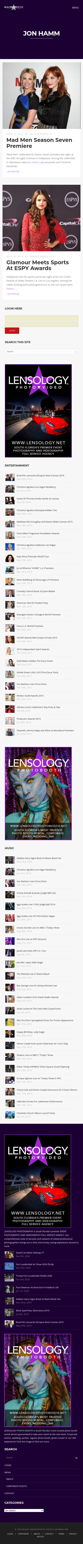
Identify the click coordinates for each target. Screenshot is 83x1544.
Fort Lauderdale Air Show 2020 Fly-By (35, 1264)
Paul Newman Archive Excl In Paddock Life (37, 1287)
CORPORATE (23, 1534)
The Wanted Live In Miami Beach (33, 973)
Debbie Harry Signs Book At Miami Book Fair (39, 858)
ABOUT (9, 1478)
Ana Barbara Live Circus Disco (32, 684)
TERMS (61, 1534)
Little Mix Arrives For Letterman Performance (39, 1101)
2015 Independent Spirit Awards (33, 649)
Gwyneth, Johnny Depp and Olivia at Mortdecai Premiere (45, 730)
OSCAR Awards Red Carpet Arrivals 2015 (37, 637)
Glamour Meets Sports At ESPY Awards (37, 265)
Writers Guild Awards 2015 (30, 695)
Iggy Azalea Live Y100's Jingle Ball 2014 (36, 904)
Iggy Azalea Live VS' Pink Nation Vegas (36, 916)
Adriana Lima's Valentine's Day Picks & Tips (38, 707)
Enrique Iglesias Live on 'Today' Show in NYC (39, 1078)
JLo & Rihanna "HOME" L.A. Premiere (35, 568)
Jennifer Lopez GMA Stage (30, 962)
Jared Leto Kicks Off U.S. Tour (31, 950)
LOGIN (8, 1465)
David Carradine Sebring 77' (30, 1252)
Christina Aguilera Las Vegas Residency (36, 486)
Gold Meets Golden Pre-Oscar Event (35, 660)
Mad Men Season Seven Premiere (39, 143)
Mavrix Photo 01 (41, 134)
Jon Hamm (33, 162)
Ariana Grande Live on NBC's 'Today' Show (38, 927)
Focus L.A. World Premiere (30, 625)
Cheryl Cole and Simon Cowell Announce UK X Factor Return (47, 1089)
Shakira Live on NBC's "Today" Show (35, 1055)
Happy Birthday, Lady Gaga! (31, 1031)
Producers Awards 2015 (29, 718)
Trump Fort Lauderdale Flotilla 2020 (34, 1275)
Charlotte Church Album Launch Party (36, 1113)
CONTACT (9, 1493)
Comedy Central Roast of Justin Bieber (36, 591)
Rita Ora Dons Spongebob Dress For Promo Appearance (45, 1020)
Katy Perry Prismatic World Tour (33, 556)
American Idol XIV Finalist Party (32, 602)
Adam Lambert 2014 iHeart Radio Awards (38, 997)
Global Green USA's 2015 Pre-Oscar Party (37, 672)
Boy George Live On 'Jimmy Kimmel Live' (37, 985)
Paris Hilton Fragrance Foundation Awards (38, 533)
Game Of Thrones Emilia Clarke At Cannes (38, 498)
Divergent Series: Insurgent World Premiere (39, 614)
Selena (10, 288)
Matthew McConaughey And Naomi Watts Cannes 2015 (44, 521)
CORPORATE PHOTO (16, 1486)
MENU (8, 1472)
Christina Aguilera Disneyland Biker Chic (37, 510)
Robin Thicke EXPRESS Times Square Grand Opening (43, 1066)
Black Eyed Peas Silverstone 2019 (32, 1310)
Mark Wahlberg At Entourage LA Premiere (38, 579)
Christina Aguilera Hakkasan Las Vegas (36, 544)
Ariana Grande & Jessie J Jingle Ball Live (36, 892)
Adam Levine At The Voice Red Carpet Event (39, 1008)
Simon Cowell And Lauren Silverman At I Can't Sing (42, 1043)
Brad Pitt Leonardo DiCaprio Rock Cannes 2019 (40, 475)
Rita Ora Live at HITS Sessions (32, 939)
